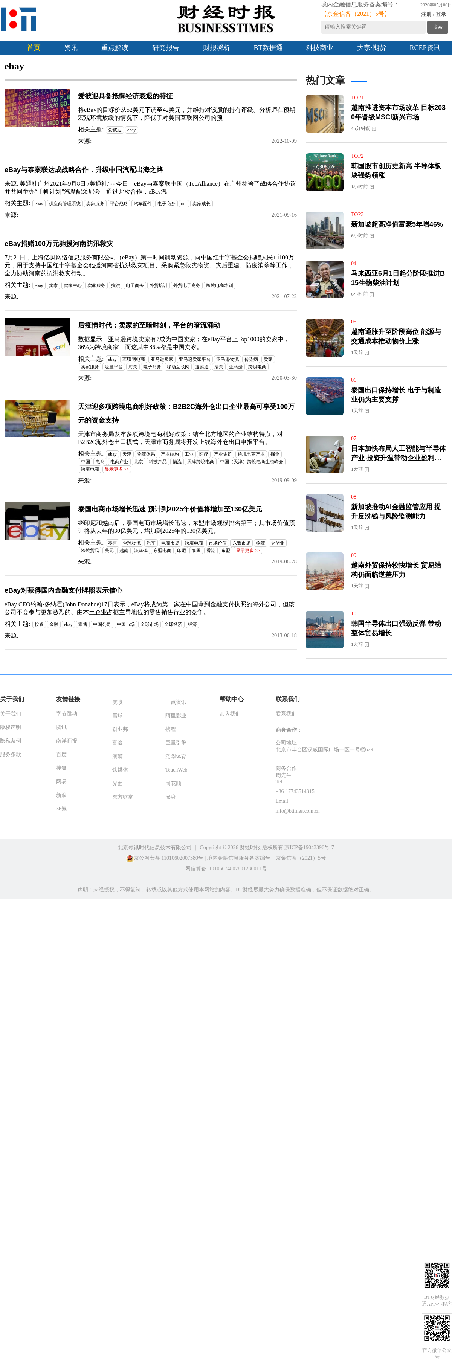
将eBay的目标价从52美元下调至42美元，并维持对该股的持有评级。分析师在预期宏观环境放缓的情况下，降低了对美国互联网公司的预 (186, 114)
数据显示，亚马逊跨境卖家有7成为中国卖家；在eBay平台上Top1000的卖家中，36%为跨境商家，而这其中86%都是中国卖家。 (184, 343)
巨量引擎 (175, 743)
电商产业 (119, 461)
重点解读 (114, 48)
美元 (109, 550)
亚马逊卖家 (162, 359)
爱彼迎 (115, 130)
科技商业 (319, 48)
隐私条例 (10, 741)
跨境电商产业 (251, 454)
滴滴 (117, 756)
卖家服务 (95, 203)
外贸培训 (159, 285)
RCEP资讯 (425, 48)
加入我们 (230, 714)
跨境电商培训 (219, 285)
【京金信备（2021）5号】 (355, 14)
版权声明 (10, 727)
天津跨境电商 (200, 461)
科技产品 (158, 461)
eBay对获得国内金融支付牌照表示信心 (63, 590)
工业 (189, 454)
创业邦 (120, 729)
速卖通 (202, 366)
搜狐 (61, 768)
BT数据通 (268, 48)
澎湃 (170, 797)
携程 (170, 729)
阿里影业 (175, 716)
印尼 (181, 550)
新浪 (61, 795)
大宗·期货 (371, 48)
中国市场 (126, 624)
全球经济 (173, 624)
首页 (33, 48)
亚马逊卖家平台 (195, 359)
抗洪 (115, 285)
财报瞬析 (216, 48)
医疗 (203, 454)
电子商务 (166, 203)
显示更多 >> (117, 469)
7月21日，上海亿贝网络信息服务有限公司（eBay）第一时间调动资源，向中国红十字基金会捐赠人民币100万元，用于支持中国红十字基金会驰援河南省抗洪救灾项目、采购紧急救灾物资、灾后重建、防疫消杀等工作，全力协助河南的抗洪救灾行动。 (149, 265)
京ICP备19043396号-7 (309, 847)
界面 (117, 783)
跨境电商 (257, 366)
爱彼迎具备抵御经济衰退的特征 (125, 96)
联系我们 (286, 714)
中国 (85, 461)
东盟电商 (162, 550)
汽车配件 (143, 203)
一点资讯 (175, 702)
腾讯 (61, 727)
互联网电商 (133, 359)
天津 (126, 454)
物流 (177, 461)
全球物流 (132, 543)
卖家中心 (73, 285)
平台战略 (119, 203)
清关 (218, 366)
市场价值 (218, 543)
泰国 (196, 550)
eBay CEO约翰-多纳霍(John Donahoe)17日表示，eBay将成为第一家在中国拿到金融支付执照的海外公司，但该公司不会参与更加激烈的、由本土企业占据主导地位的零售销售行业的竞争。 (150, 608)
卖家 (53, 285)
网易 (61, 781)
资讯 (71, 48)
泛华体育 (175, 756)
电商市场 (170, 543)
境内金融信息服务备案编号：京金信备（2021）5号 (266, 858)
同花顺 (173, 783)
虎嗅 (117, 702)
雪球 (117, 716)
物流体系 (146, 454)
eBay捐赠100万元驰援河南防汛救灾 (59, 243)
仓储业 (277, 543)
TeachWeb (176, 770)
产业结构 (170, 454)
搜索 (438, 27)
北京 (138, 461)
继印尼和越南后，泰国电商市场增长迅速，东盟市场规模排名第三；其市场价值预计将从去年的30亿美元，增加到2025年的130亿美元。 (186, 527)
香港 (210, 550)
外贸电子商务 (186, 285)
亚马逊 (236, 366)
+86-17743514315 (295, 791)
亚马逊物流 (227, 359)
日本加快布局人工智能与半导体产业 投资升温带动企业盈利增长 (398, 458)
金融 (53, 624)
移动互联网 (178, 366)
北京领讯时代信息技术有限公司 (155, 847)
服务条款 (10, 754)
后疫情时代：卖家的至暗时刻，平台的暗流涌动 (149, 325)
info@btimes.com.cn (298, 811)
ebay (131, 130)
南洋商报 (66, 741)
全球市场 (149, 624)
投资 (39, 624)
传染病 (251, 359)
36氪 (61, 809)
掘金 (274, 454)
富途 (117, 743)
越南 (123, 550)
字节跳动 (66, 714)
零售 (112, 543)
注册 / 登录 (433, 14)
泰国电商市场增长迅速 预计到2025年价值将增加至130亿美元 (170, 509)
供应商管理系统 (65, 203)
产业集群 (223, 454)
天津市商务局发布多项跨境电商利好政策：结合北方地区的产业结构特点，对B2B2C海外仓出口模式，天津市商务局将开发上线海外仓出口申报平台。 (180, 438)
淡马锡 (141, 550)
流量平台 (114, 366)
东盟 (225, 550)
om (184, 203)
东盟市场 (241, 543)
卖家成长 (201, 203)
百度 (61, 754)
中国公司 (102, 624)
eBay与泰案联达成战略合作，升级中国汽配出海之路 (84, 170)
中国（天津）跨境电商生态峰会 (251, 461)
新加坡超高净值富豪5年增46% (397, 224)
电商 (100, 461)
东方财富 (122, 797)
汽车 (151, 543)
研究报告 (165, 48)
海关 (132, 366)
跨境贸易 (90, 550)
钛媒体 (120, 770)
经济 (192, 624)
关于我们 (10, 714)
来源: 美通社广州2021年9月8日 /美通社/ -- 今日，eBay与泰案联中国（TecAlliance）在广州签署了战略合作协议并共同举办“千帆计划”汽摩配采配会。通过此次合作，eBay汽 (150, 187)
